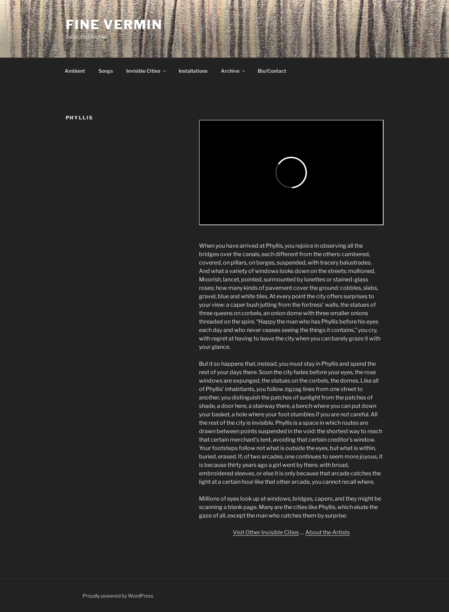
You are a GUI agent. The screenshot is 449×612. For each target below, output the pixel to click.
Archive (233, 71)
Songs (105, 71)
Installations (193, 71)
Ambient (75, 71)
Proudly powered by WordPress (118, 596)
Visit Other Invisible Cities (266, 532)
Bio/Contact (272, 71)
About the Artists (327, 532)
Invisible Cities (146, 71)
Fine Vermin (114, 24)
